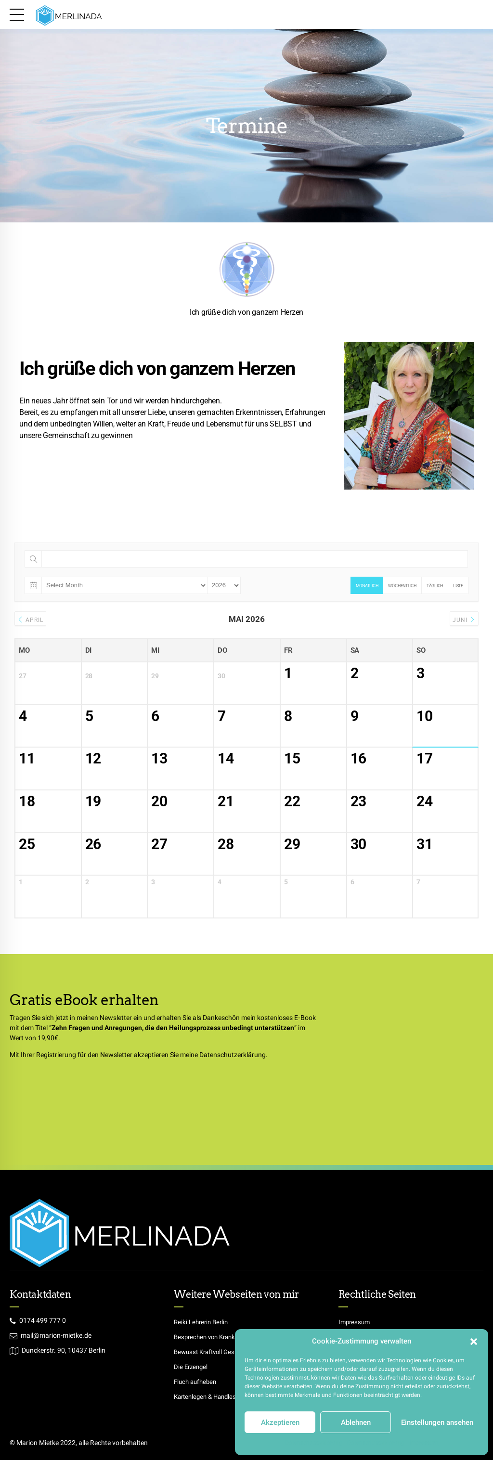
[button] (474, 1341)
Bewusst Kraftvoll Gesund (212, 1352)
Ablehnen (356, 1422)
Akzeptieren (280, 1422)
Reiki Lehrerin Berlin (203, 1322)
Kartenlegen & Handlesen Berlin (220, 1396)
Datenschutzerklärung (313, 1442)
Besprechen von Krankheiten (216, 1337)
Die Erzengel (192, 1366)
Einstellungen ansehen (437, 1422)
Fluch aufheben (197, 1381)
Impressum (424, 1442)
